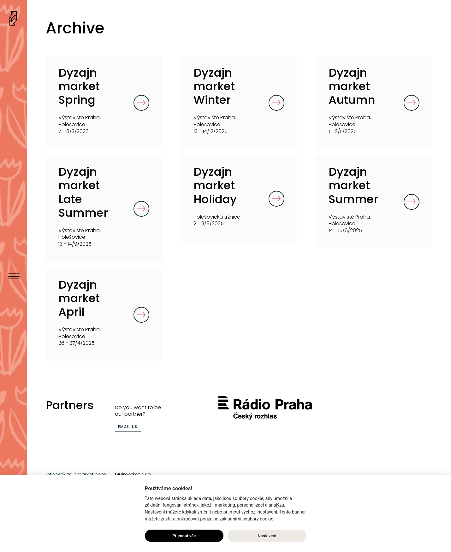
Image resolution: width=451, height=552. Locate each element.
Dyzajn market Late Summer (83, 192)
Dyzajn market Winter (214, 86)
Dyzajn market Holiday (215, 185)
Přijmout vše (184, 535)
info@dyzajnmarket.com (76, 474)
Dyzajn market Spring (79, 86)
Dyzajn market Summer (353, 185)
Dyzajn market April (79, 298)
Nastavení (267, 535)
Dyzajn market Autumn (352, 86)
